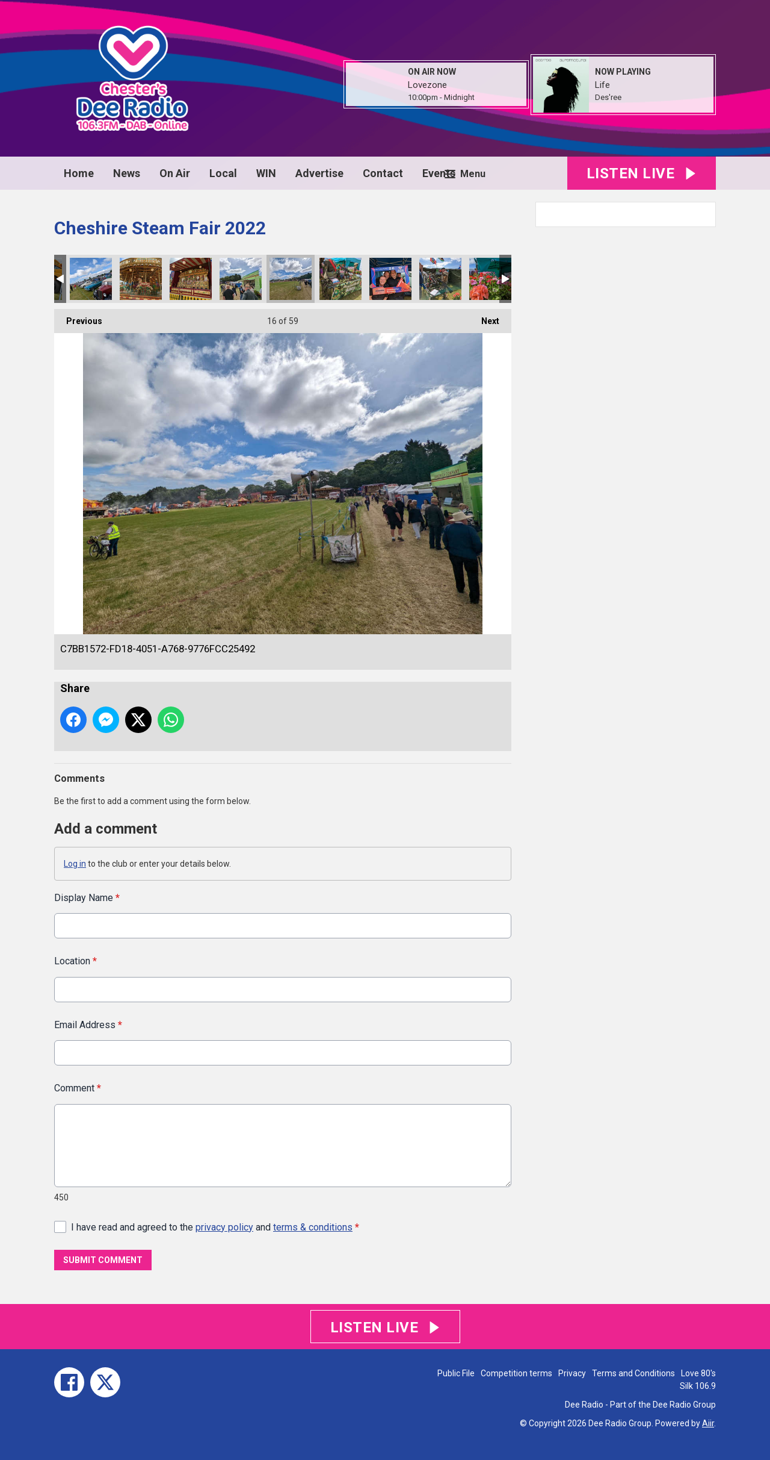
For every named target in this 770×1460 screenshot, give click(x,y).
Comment (77, 1088)
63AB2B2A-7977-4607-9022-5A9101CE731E (241, 279)
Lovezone (427, 85)
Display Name (87, 897)
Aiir (708, 1423)
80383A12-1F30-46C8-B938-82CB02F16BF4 (390, 279)
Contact (383, 173)
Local (223, 173)
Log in (75, 864)
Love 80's (698, 1373)
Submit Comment (103, 1260)
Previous (78, 317)
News (126, 173)
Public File (456, 1373)
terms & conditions (313, 1226)
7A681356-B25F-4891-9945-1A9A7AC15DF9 (340, 279)
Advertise (319, 173)
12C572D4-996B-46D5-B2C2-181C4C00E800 (91, 279)
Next (484, 317)
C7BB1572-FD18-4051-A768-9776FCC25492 (291, 279)
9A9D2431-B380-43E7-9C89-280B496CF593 (490, 279)
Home (79, 173)
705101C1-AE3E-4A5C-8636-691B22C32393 (141, 279)
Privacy (572, 1373)
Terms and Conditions (633, 1373)
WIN (266, 173)
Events (438, 173)
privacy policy (224, 1226)
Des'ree (608, 97)
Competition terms (516, 1373)
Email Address (88, 1024)
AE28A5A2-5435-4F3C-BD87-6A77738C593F (440, 279)
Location (75, 961)
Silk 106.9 (698, 1386)
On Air (174, 173)
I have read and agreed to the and (215, 1226)
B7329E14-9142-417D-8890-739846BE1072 (191, 279)
